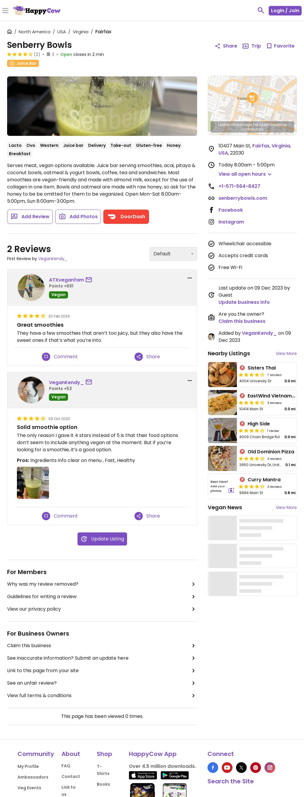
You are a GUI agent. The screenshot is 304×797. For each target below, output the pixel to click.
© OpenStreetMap (271, 124)
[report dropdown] (189, 278)
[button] (252, 99)
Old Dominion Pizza (271, 451)
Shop (104, 754)
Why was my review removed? (102, 584)
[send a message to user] (90, 280)
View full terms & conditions (102, 695)
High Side (259, 423)
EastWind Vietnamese (274, 395)
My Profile (28, 766)
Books (103, 784)
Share (147, 357)
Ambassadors (33, 777)
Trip (251, 46)
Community (36, 754)
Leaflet (224, 124)
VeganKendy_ (52, 259)
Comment (60, 357)
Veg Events (29, 788)
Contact (70, 776)
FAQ (65, 766)
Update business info (244, 302)
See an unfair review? (102, 683)
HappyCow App (153, 754)
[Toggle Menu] (5, 11)
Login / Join (285, 10)
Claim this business (102, 645)
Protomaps (242, 124)
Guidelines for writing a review (102, 596)
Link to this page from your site (102, 670)
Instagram (231, 221)
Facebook (230, 210)
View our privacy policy (102, 609)
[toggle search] (261, 10)
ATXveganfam (66, 279)
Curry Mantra (264, 479)
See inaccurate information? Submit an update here (102, 658)
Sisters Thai (262, 367)
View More (286, 353)
